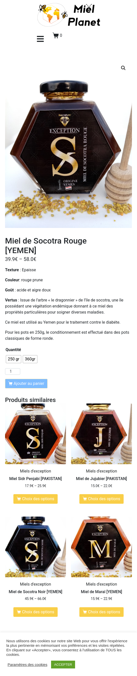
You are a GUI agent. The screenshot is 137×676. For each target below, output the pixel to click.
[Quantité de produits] (12, 371)
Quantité (13, 349)
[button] (40, 39)
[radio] (13, 359)
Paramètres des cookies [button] (27, 665)
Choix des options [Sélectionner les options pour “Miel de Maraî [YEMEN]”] (104, 612)
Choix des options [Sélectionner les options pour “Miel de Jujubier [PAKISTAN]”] (104, 498)
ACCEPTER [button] (63, 664)
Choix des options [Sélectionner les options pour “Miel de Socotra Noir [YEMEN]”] (38, 612)
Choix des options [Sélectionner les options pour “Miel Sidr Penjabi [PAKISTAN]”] (38, 498)
